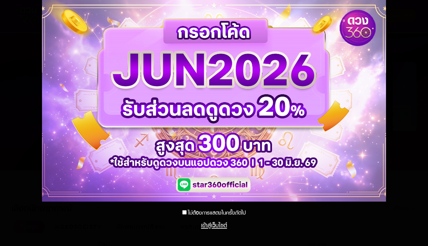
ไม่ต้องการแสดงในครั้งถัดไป (217, 212)
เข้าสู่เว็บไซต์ (214, 225)
